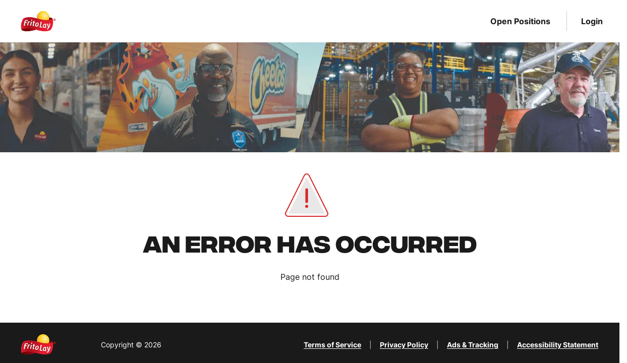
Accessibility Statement (557, 344)
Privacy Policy (404, 344)
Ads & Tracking (472, 344)
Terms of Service (332, 344)
